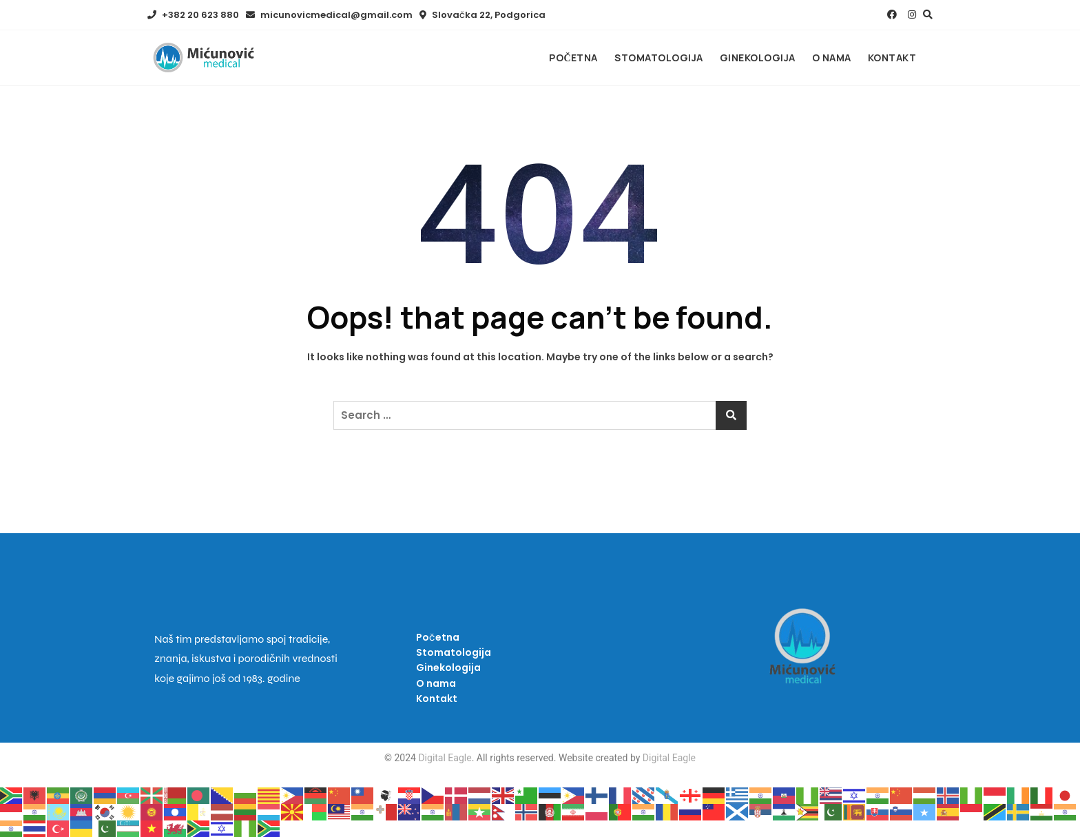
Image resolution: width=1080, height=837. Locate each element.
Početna (573, 57)
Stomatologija (658, 57)
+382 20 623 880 (193, 14)
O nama (831, 57)
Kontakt (892, 57)
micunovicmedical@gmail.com (329, 14)
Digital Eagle (444, 757)
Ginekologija (758, 57)
